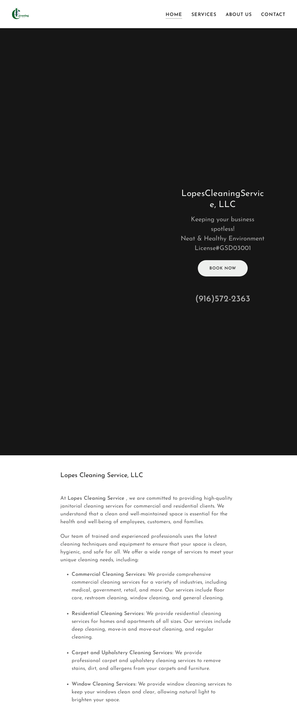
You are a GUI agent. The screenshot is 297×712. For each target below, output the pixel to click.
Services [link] (203, 14)
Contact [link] (273, 14)
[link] (21, 14)
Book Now (222, 268)
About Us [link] (239, 14)
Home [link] (174, 14)
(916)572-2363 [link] (222, 299)
